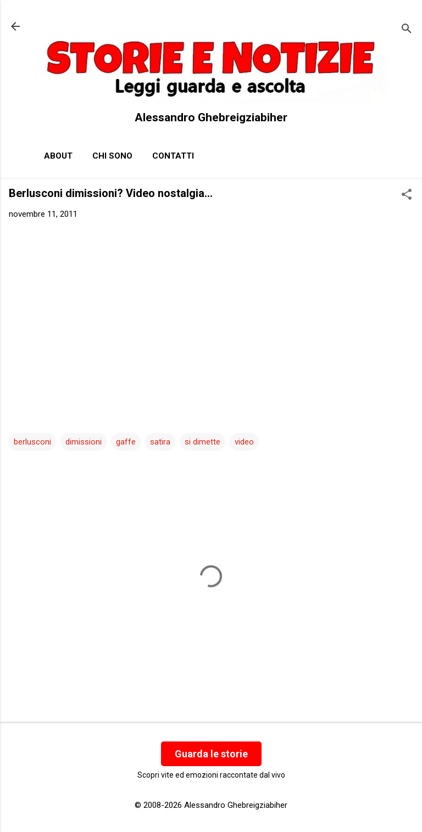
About (58, 156)
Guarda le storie (211, 754)
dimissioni (83, 442)
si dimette (202, 442)
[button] (406, 195)
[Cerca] (406, 30)
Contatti (173, 156)
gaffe (126, 442)
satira (160, 442)
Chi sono (112, 156)
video (244, 442)
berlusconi (32, 442)
